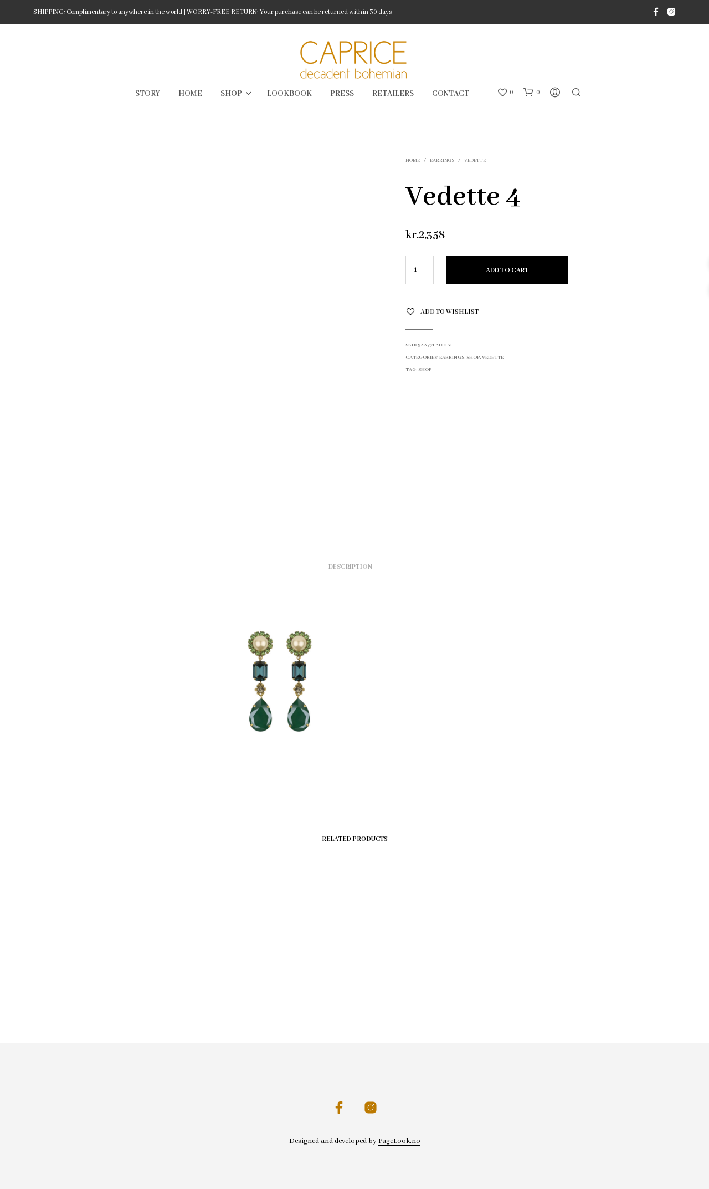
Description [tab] (350, 567)
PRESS (342, 94)
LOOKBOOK (289, 94)
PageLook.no (399, 1141)
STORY (147, 94)
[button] (505, 92)
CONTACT (450, 94)
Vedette (475, 160)
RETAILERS (393, 94)
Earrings (442, 160)
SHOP (231, 94)
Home (412, 160)
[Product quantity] (419, 270)
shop (424, 369)
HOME (190, 94)
